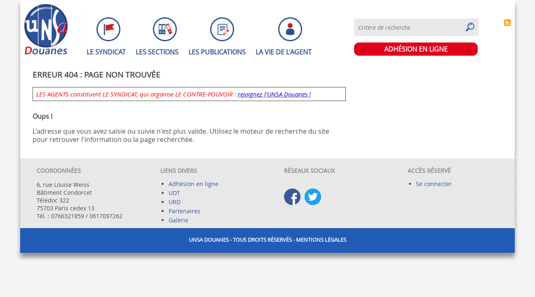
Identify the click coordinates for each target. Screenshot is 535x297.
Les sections (157, 52)
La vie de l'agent (284, 52)
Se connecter (434, 184)
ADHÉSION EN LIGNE (416, 49)
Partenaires (184, 211)
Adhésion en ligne (193, 184)
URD (175, 202)
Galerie (178, 220)
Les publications (217, 52)
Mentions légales (321, 239)
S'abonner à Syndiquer (507, 22)
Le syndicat (106, 52)
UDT (174, 193)
